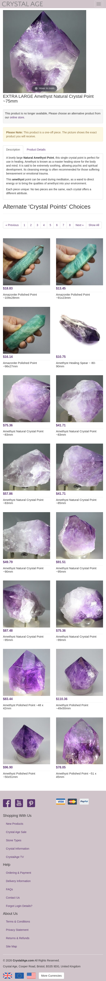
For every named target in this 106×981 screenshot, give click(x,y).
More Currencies (51, 975)
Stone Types (13, 840)
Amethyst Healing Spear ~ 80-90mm (76, 364)
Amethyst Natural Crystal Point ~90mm (23, 569)
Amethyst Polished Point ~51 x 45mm (76, 775)
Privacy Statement (17, 929)
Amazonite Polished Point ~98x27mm (20, 364)
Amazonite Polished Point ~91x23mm (73, 296)
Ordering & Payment (18, 872)
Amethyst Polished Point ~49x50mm (72, 706)
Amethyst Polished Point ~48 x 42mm (23, 706)
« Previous (12, 225)
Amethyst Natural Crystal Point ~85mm (76, 501)
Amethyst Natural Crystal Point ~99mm (76, 638)
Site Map (11, 946)
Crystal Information (17, 848)
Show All (94, 225)
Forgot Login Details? (19, 905)
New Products (14, 823)
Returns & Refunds (17, 938)
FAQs (9, 889)
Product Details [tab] (36, 149)
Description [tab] (13, 149)
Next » (80, 225)
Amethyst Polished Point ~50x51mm (19, 775)
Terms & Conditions (18, 921)
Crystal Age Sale (16, 832)
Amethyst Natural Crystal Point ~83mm (23, 433)
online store (17, 117)
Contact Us (13, 897)
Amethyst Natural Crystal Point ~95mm (76, 569)
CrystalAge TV (15, 856)
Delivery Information (18, 881)
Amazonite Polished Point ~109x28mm (20, 296)
